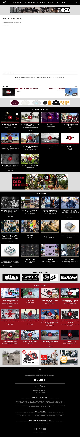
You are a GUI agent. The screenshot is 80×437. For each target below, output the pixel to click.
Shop (47, 2)
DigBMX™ (47, 374)
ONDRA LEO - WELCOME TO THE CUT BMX (50, 301)
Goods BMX (38, 421)
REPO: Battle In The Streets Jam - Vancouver (70, 258)
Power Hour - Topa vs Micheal (10, 321)
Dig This (24, 2)
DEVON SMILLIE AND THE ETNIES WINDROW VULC (30, 125)
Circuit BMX (22, 421)
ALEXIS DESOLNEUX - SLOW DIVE (50, 145)
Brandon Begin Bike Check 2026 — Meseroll (70, 321)
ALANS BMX (18, 412)
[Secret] (49, 277)
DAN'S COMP (51, 412)
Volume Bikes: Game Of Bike (30, 165)
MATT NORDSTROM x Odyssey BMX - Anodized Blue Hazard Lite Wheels (30, 146)
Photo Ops (36, 2)
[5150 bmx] (30, 277)
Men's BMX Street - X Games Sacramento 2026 (70, 301)
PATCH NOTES (30, 300)
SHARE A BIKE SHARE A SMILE (40, 415)
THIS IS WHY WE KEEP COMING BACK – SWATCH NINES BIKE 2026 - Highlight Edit (50, 322)
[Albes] (11, 277)
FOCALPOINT (57, 412)
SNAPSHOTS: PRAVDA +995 (50, 234)
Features (29, 2)
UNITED (47, 415)
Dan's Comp (28, 421)
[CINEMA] (49, 357)
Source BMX (34, 423)
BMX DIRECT (23, 412)
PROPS (55, 414)
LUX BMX (34, 414)
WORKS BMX (55, 415)
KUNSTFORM (29, 414)
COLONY (40, 412)
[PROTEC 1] (40, 182)
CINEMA (36, 412)
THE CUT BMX (45, 412)
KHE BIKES (21, 414)
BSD (27, 412)
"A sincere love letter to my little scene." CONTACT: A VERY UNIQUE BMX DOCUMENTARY (10, 235)
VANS (51, 415)
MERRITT (43, 414)
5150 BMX (34, 421)
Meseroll (44, 421)
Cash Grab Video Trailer (10, 341)
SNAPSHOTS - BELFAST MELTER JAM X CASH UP (30, 211)
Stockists (42, 2)
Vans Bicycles (45, 423)
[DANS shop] (69, 277)
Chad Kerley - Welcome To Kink (50, 342)
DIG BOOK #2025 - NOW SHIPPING (70, 234)
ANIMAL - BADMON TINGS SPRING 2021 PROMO (70, 145)
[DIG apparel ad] (40, 102)
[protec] (11, 357)
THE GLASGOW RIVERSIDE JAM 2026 (10, 301)
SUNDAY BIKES (30, 415)
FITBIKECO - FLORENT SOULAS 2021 (10, 145)
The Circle (57, 2)
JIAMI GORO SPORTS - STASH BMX (30, 321)
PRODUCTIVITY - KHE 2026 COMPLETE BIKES (30, 258)
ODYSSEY (47, 414)
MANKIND (38, 414)
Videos (19, 2)
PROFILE (51, 414)
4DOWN (60, 415)
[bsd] (40, 10)
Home (14, 2)
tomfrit (40, 432)
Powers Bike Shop (51, 421)
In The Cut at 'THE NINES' (30, 341)
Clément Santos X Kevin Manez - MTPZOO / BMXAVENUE (10, 166)
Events (52, 2)
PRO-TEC (59, 414)
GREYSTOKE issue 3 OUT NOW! (10, 258)
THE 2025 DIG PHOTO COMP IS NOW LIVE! (50, 258)
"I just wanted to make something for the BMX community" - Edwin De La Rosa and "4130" (70, 212)
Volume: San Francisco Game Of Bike (69, 125)
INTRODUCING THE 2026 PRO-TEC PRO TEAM (30, 235)
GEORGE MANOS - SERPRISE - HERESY (10, 125)
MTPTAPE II (50, 124)
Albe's (18, 421)
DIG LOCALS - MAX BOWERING (57, 88)
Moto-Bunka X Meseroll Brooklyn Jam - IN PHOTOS (50, 211)
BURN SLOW (31, 412)
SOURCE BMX (24, 415)
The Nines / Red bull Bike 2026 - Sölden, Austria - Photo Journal (10, 211)
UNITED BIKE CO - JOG (70, 341)
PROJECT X (64, 2)
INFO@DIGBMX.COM (41, 392)
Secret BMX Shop (59, 421)
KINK (25, 414)
